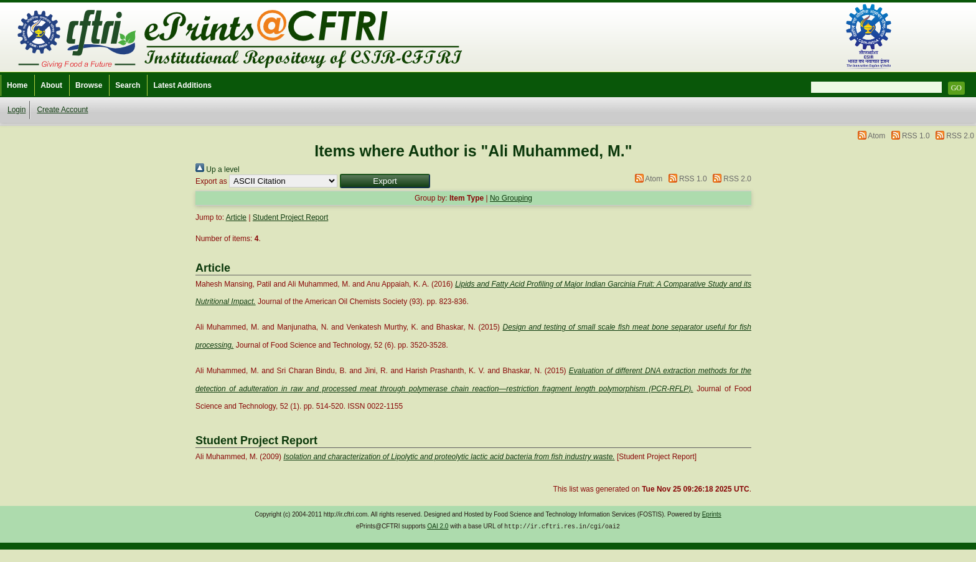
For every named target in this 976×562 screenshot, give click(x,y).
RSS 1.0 (916, 135)
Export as (211, 181)
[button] (385, 181)
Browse (88, 85)
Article (236, 217)
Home (17, 85)
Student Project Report (290, 217)
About (51, 85)
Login (16, 109)
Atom (876, 135)
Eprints (711, 514)
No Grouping (511, 198)
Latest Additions (182, 85)
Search (127, 85)
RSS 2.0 (960, 135)
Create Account (62, 109)
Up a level (217, 169)
